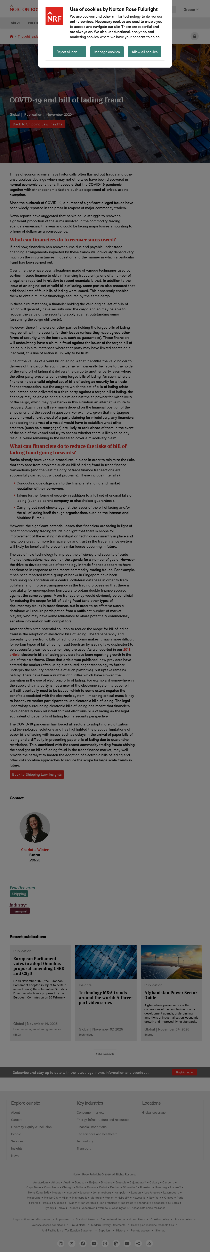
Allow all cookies (145, 51)
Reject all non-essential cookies (71, 51)
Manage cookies (107, 51)
